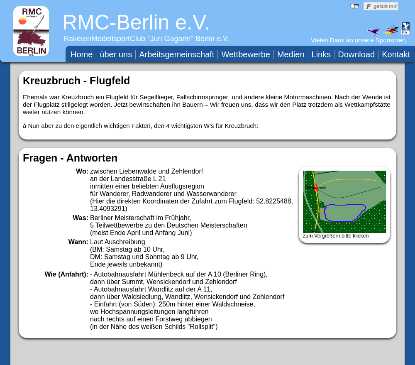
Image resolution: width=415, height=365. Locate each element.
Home (82, 54)
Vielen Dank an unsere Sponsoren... (361, 40)
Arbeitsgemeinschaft (176, 54)
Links (321, 54)
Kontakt (396, 54)
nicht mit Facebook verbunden (354, 6)
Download (356, 54)
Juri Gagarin (170, 38)
